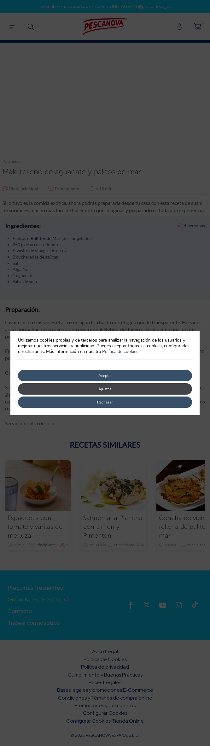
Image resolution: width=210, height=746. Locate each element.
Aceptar (105, 375)
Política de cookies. (120, 352)
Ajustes (104, 388)
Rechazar (105, 402)
